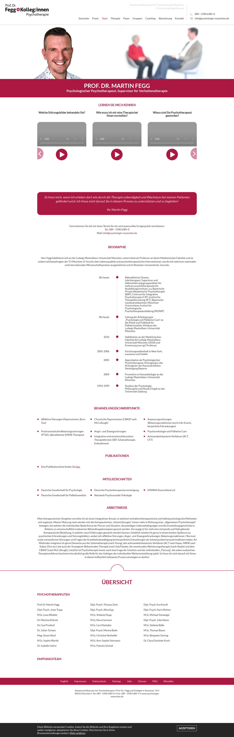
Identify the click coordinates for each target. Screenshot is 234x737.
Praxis (95, 18)
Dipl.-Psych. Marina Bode (103, 630)
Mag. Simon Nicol (46, 635)
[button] (37, 153)
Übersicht (117, 582)
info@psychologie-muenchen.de (212, 18)
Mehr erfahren (77, 733)
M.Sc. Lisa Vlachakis (100, 625)
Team (104, 18)
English (64, 681)
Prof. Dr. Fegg (122, 690)
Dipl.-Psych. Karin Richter (157, 609)
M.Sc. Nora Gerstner (101, 620)
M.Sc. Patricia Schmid (101, 645)
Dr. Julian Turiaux (46, 630)
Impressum (80, 681)
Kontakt (179, 18)
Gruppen (137, 18)
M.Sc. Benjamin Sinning (156, 635)
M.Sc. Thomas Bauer (154, 630)
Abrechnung (165, 18)
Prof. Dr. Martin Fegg (48, 604)
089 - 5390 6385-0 (205, 14)
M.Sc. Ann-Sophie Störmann (105, 640)
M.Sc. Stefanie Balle (154, 625)
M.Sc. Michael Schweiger (157, 614)
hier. (78, 466)
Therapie (115, 18)
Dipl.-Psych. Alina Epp (102, 609)
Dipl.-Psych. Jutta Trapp (50, 609)
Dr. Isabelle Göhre (46, 645)
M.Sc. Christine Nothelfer (103, 635)
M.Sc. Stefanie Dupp (101, 614)
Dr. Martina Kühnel (47, 620)
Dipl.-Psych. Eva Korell (156, 604)
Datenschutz (99, 681)
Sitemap (116, 681)
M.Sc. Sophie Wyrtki (48, 640)
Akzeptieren (187, 728)
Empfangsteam (49, 659)
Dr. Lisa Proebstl (46, 625)
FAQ (154, 681)
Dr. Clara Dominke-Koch (157, 640)
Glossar (142, 681)
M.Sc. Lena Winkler (47, 614)
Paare (126, 18)
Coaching (150, 18)
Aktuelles (168, 681)
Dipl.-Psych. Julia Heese (156, 620)
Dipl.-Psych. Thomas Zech (104, 604)
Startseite (84, 18)
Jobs (129, 681)
